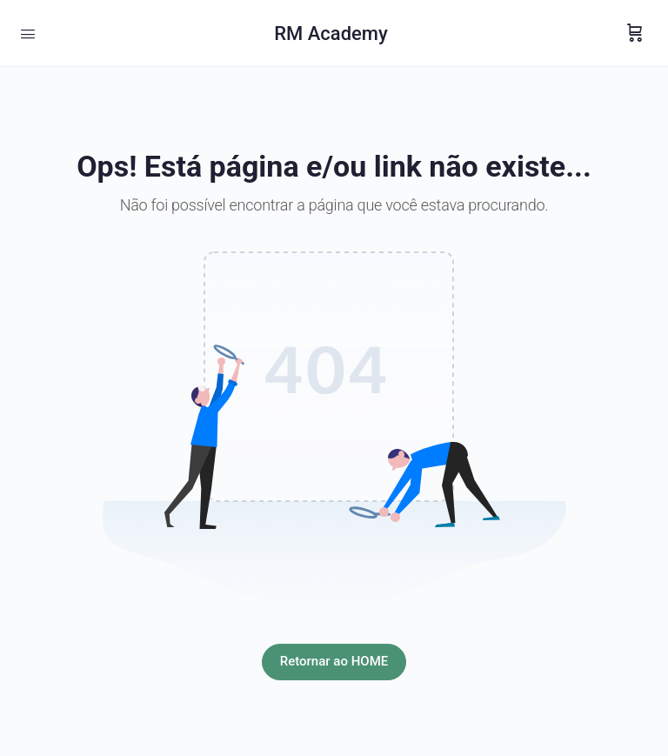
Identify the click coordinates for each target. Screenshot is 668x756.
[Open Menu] (27, 32)
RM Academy (331, 33)
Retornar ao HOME (334, 661)
